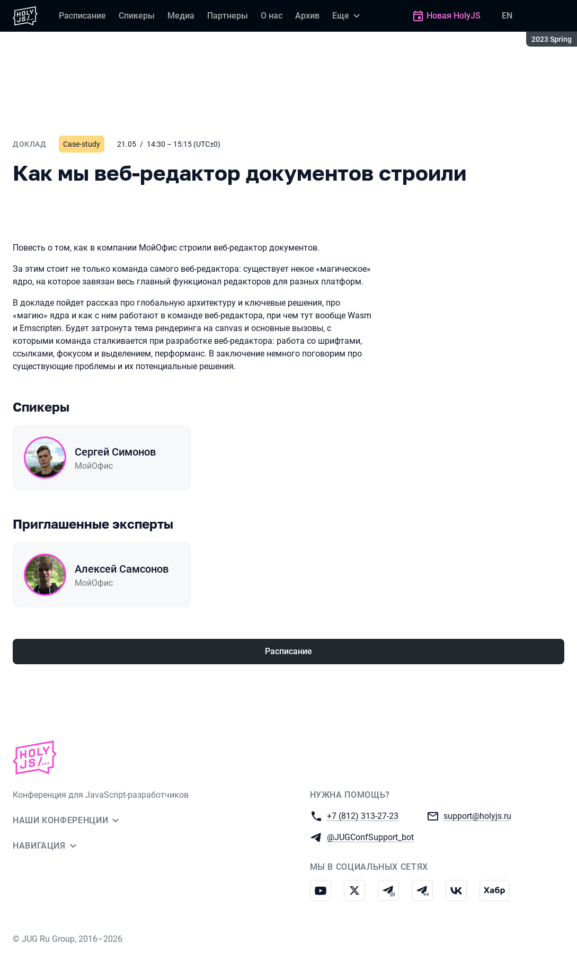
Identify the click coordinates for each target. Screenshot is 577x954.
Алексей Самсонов (121, 569)
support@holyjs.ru (477, 815)
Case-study (81, 144)
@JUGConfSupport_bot (370, 836)
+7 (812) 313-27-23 (362, 815)
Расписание (288, 651)
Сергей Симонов (115, 451)
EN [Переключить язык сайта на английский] (507, 16)
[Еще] (347, 15)
